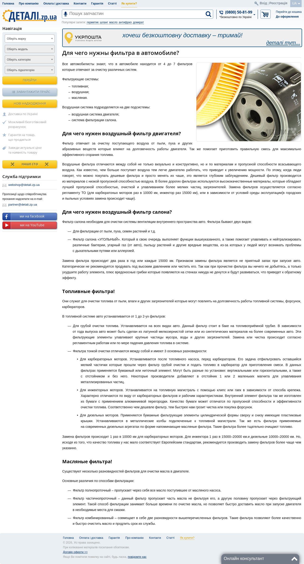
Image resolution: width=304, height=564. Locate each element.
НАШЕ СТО (30, 164)
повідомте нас (137, 557)
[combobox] (30, 38)
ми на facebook (23, 216)
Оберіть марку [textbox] (16, 38)
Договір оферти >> (75, 552)
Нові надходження (30, 103)
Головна (8, 3)
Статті (112, 3)
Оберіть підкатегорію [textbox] (20, 70)
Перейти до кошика (289, 12)
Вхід (263, 3)
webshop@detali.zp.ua (24, 185)
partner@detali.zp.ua (22, 204)
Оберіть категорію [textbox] (19, 59)
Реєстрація (278, 3)
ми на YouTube (23, 225)
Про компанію (28, 3)
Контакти (80, 3)
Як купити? (129, 3)
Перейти (30, 80)
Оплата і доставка (56, 3)
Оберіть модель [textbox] (17, 49)
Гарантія (97, 3)
